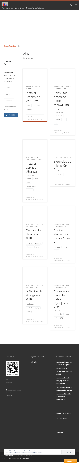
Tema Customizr (24, 459)
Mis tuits (34, 363)
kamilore (31, 117)
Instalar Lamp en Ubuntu (32, 168)
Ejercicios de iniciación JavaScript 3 (63, 397)
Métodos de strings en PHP (34, 296)
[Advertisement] (39, 25)
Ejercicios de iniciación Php (62, 166)
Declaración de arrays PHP (34, 235)
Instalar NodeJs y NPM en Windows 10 (63, 381)
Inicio (6, 46)
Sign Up (10, 115)
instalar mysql (60, 369)
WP (10, 459)
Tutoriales (12, 46)
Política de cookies (37, 452)
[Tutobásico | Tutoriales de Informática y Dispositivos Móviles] (5, 4)
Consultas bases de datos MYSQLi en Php (61, 100)
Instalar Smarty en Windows (33, 97)
